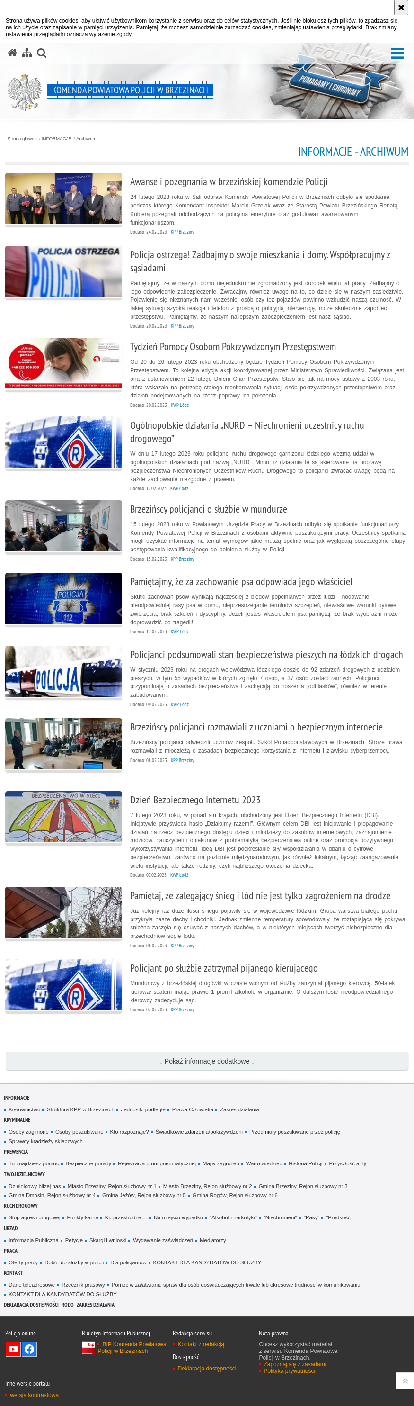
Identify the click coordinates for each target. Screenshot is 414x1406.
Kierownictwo (24, 1109)
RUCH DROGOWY (21, 1205)
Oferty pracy (23, 1262)
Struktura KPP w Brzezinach (80, 1109)
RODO (68, 1304)
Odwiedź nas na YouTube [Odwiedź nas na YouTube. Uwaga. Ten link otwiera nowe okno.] (13, 1349)
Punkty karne (82, 1217)
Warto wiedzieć (264, 1163)
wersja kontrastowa (34, 1395)
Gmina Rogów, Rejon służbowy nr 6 (235, 1195)
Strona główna (22, 138)
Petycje (74, 1240)
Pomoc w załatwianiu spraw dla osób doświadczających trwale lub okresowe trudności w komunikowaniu (236, 1285)
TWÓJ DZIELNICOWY (24, 1174)
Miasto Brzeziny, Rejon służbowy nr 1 (112, 1186)
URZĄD (11, 1228)
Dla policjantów (128, 1262)
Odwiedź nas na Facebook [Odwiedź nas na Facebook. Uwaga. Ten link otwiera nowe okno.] (29, 1349)
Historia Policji (305, 1163)
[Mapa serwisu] (27, 53)
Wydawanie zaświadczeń (163, 1240)
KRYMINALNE (17, 1119)
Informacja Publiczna (33, 1240)
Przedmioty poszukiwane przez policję (294, 1132)
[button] (397, 54)
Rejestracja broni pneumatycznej (157, 1163)
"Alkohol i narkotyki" (233, 1217)
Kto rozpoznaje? (129, 1132)
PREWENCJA (16, 1151)
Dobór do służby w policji (74, 1262)
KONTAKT (13, 1272)
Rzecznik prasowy (83, 1285)
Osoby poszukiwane (79, 1132)
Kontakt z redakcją (200, 1344)
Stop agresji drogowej (34, 1217)
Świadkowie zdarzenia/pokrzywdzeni (199, 1132)
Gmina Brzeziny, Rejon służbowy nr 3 (303, 1186)
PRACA (11, 1250)
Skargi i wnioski (107, 1240)
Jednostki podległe (143, 1109)
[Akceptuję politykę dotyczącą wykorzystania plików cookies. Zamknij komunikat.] (401, 7)
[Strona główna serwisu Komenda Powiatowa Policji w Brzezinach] (12, 53)
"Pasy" (311, 1217)
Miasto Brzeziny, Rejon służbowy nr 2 (207, 1186)
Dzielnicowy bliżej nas (35, 1186)
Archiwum (86, 138)
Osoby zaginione (29, 1132)
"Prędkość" (339, 1217)
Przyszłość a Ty (348, 1163)
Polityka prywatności (289, 1371)
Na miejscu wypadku (178, 1217)
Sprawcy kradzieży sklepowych (46, 1141)
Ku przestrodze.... (126, 1217)
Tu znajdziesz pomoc (34, 1163)
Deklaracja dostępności (31, 1304)
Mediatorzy (213, 1240)
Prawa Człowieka (192, 1109)
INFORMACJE (56, 138)
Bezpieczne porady (89, 1163)
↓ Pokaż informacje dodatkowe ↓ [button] (207, 1061)
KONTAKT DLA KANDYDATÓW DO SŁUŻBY (207, 1262)
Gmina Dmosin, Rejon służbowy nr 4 (52, 1195)
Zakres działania (239, 1109)
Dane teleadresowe (32, 1285)
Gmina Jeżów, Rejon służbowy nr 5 (144, 1195)
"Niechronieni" (280, 1217)
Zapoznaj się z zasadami (295, 1364)
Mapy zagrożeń (221, 1163)
